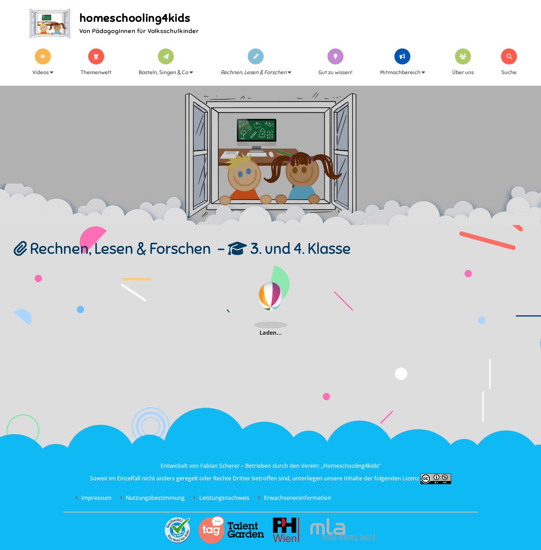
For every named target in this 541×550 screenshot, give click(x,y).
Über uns (463, 72)
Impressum (93, 498)
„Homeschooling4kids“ (351, 466)
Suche (509, 72)
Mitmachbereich (402, 72)
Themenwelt (95, 72)
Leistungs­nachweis (221, 498)
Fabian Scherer (220, 466)
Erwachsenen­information (294, 498)
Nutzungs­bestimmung (152, 498)
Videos (42, 72)
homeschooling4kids (135, 18)
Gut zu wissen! (335, 72)
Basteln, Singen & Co (166, 72)
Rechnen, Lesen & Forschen (256, 72)
